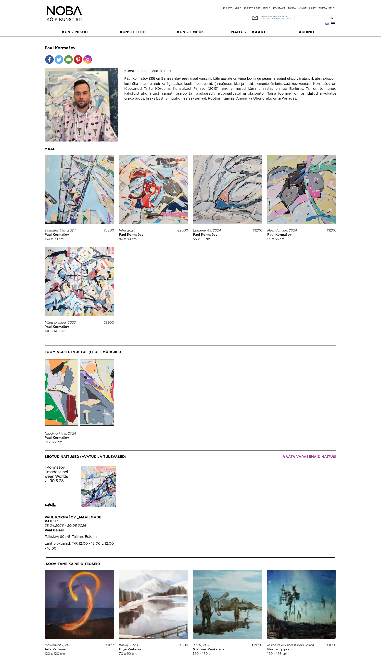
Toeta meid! (326, 8)
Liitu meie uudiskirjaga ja (274, 16)
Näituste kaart (248, 32)
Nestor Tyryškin (279, 649)
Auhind (306, 32)
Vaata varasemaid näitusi (309, 456)
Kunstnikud (75, 32)
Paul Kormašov (57, 234)
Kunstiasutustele (257, 8)
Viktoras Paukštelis (208, 649)
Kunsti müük (190, 32)
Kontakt (279, 8)
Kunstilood (133, 32)
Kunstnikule (232, 8)
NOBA (292, 8)
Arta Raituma (55, 649)
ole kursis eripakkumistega (275, 19)
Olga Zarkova (130, 649)
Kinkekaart (307, 8)
